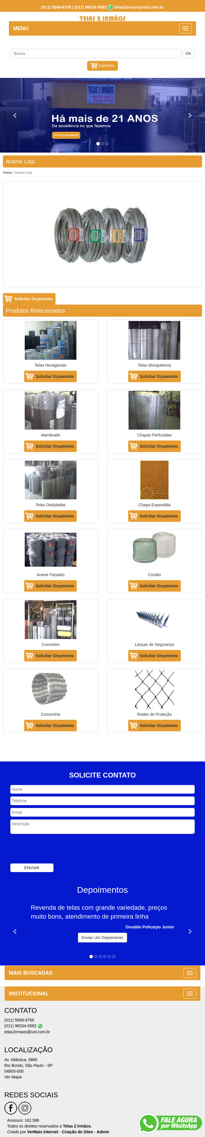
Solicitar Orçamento (33, 299)
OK (188, 53)
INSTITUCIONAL (29, 993)
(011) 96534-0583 (90, 7)
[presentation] (54, 849)
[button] (15, 115)
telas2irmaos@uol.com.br (139, 7)
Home (7, 173)
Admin (103, 1132)
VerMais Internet (42, 1132)
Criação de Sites (77, 1132)
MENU (20, 28)
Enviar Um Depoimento (102, 937)
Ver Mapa (13, 1077)
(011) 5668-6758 (56, 7)
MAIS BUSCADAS (31, 973)
